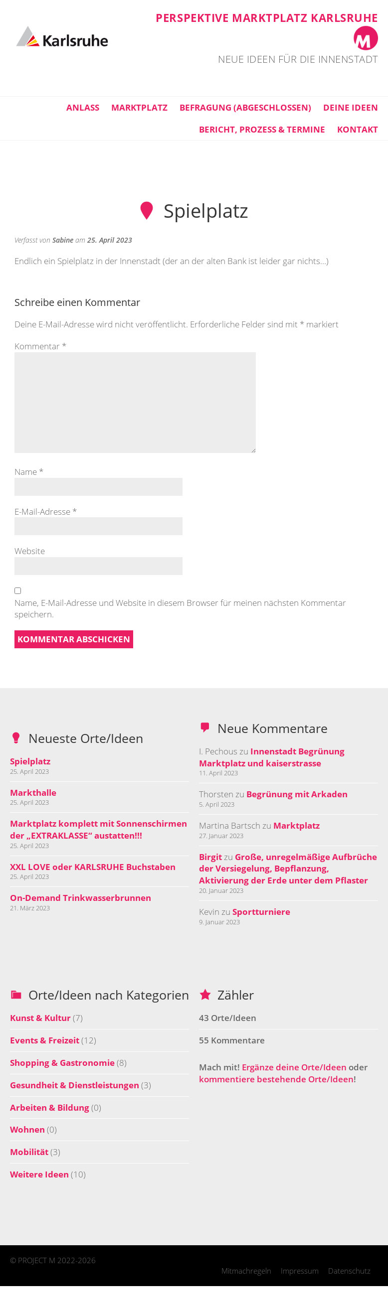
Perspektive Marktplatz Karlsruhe (267, 17)
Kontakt (357, 129)
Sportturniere (261, 911)
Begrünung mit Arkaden (297, 794)
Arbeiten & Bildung (49, 1107)
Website (29, 551)
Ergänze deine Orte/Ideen (294, 1067)
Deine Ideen (350, 107)
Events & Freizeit (44, 1040)
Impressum (300, 1271)
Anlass (82, 107)
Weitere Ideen (39, 1174)
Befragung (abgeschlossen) (245, 107)
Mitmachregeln (246, 1271)
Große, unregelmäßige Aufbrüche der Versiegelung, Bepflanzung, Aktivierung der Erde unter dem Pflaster (288, 868)
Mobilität (29, 1152)
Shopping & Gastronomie (62, 1062)
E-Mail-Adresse (45, 511)
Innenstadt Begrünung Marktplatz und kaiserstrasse (272, 757)
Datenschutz (349, 1271)
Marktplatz (139, 107)
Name (28, 471)
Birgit (210, 857)
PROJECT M (36, 1260)
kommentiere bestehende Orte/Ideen (276, 1079)
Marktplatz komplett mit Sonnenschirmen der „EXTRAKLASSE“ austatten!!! (98, 829)
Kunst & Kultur (40, 1017)
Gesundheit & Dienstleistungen (74, 1085)
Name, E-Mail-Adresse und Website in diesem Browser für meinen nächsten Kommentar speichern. (180, 608)
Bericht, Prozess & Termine (262, 129)
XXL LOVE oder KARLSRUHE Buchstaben (93, 867)
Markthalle (33, 792)
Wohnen (27, 1129)
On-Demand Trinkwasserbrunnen (80, 897)
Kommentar (40, 346)
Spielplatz (30, 761)
